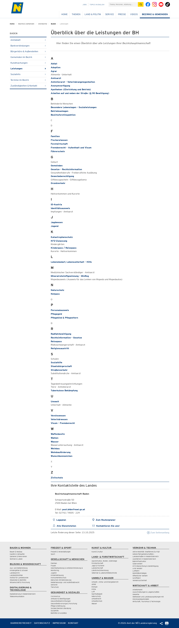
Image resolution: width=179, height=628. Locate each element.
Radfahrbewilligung (61, 334)
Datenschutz (42, 623)
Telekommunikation (17, 596)
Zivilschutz (57, 477)
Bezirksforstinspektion (63, 114)
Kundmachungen (28, 62)
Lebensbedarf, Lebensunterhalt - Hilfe (71, 262)
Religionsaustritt (60, 348)
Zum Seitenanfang (158, 532)
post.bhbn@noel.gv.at (73, 509)
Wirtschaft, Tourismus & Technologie (146, 601)
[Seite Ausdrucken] (166, 624)
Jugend (54, 226)
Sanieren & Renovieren (18, 556)
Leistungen (28, 68)
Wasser (55, 441)
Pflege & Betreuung (58, 606)
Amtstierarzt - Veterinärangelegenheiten (73, 82)
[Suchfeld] (123, 4)
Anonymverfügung (60, 85)
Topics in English (97, 4)
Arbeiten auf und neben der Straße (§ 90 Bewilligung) (80, 93)
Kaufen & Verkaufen (17, 554)
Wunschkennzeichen (61, 456)
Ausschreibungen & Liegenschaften (146, 592)
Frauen (53, 566)
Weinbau (55, 448)
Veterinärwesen (59, 419)
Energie (94, 587)
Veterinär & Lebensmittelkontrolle (104, 573)
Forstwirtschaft (59, 143)
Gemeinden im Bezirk (28, 57)
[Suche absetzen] (140, 4)
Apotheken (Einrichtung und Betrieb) (71, 89)
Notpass (55, 294)
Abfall (54, 63)
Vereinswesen (58, 415)
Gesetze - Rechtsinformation (66, 169)
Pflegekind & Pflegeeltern (64, 317)
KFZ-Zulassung (59, 241)
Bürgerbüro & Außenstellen (28, 51)
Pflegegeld (56, 314)
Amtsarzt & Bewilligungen (60, 599)
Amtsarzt (56, 78)
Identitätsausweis (60, 208)
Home (64, 14)
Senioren (54, 585)
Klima (94, 589)
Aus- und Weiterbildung (19, 568)
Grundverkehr (58, 183)
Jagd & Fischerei (98, 566)
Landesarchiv (15, 573)
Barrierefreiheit (21, 623)
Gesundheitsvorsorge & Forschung (64, 603)
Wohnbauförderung (60, 452)
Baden (53, 24)
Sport (53, 554)
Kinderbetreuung (57, 575)
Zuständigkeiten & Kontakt (28, 85)
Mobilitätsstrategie (139, 573)
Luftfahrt (136, 571)
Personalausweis (60, 310)
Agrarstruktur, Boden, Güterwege (104, 561)
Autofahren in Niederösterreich (144, 559)
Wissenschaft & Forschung (20, 582)
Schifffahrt (137, 578)
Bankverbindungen (28, 45)
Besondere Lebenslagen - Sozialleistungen (73, 107)
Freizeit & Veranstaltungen (60, 552)
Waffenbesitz (58, 434)
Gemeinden (57, 165)
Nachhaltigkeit (97, 594)
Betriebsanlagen (59, 111)
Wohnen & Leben (16, 559)
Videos (134, 14)
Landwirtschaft (97, 568)
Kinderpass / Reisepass (63, 248)
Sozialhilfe (56, 362)
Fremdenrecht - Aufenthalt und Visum (71, 147)
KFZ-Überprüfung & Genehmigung (145, 566)
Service (109, 14)
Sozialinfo (28, 74)
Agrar (54, 71)
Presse (122, 14)
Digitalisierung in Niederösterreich (23, 594)
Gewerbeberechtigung (62, 176)
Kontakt (73, 623)
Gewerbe (136, 594)
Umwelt (55, 401)
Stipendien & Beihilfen (18, 580)
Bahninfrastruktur (139, 561)
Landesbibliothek (16, 575)
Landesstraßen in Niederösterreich (146, 556)
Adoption (55, 67)
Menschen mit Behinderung (61, 580)
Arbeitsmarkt (137, 590)
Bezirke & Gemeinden (155, 14)
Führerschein (58, 151)
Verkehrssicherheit (140, 580)
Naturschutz (57, 290)
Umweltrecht (96, 599)
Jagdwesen (57, 222)
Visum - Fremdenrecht (63, 423)
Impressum (59, 623)
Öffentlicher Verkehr (140, 576)
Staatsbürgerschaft (61, 366)
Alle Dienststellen (66, 526)
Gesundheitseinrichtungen (61, 601)
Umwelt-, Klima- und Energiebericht (105, 582)
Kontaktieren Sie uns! (108, 526)
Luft (93, 591)
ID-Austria (56, 204)
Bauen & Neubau (16, 552)
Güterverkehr (138, 564)
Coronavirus (55, 596)
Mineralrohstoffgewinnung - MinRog (70, 276)
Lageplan (61, 520)
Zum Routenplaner (106, 520)
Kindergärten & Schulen (19, 570)
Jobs (85, 4)
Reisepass (56, 341)
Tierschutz (55, 587)
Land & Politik (93, 14)
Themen (76, 14)
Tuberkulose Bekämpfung (64, 390)
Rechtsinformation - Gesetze (66, 337)
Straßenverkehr (59, 370)
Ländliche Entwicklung (100, 570)
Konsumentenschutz (58, 578)
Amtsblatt (28, 40)
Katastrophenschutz (62, 237)
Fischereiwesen (59, 140)
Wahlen (54, 438)
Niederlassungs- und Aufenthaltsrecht (65, 582)
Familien (55, 136)
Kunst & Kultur (97, 552)
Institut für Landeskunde (19, 578)
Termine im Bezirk (28, 80)
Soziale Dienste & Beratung (61, 608)
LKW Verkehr (137, 568)
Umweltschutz (97, 601)
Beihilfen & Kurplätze (59, 613)
